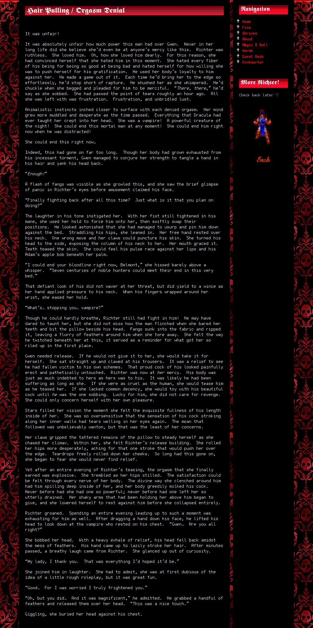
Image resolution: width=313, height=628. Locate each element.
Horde (247, 51)
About (247, 39)
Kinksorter (252, 63)
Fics (246, 28)
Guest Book (252, 57)
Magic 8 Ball (255, 45)
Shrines (249, 33)
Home (246, 22)
